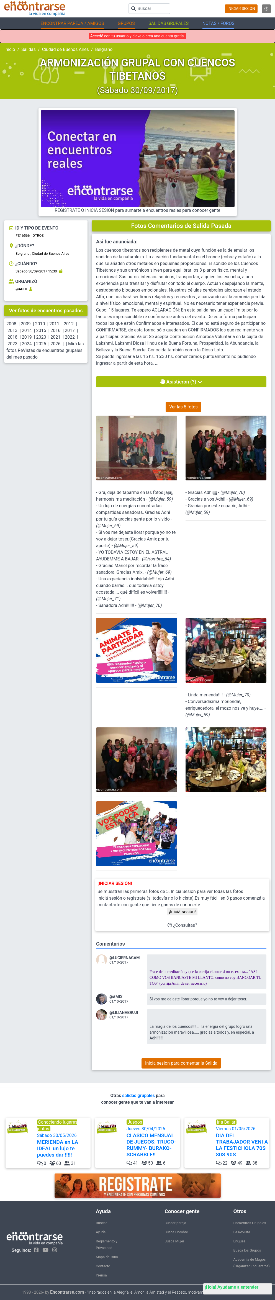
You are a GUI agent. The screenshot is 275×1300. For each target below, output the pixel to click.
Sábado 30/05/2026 (63, 1145)
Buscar (101, 1223)
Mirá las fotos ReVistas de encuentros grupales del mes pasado (45, 350)
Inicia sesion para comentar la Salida (181, 1063)
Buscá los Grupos (247, 1250)
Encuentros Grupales (249, 1223)
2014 (27, 330)
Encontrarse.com (67, 1292)
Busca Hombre (176, 1232)
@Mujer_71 (108, 598)
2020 (41, 337)
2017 (70, 330)
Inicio (9, 49)
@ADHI (21, 289)
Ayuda (101, 1232)
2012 (69, 323)
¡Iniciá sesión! (182, 911)
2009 (26, 323)
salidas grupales (139, 1095)
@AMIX (115, 997)
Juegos (135, 1122)
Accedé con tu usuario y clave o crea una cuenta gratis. (137, 36)
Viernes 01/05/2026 (242, 1142)
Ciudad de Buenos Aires (65, 49)
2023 (12, 343)
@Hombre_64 (156, 559)
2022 (70, 337)
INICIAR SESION (241, 8)
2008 (11, 323)
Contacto (103, 1266)
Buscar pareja (175, 1223)
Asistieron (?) (181, 382)
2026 (55, 343)
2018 (12, 337)
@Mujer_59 (160, 499)
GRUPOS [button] (126, 23)
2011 (54, 323)
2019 (27, 337)
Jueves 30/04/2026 (153, 1142)
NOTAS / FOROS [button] (218, 23)
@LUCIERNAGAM (124, 958)
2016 (55, 330)
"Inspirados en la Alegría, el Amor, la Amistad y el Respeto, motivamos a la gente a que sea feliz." (170, 1292)
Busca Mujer (174, 1241)
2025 (41, 343)
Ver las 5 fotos (183, 407)
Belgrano (103, 49)
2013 (12, 330)
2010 (40, 323)
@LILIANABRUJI (123, 1013)
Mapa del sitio (107, 1257)
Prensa (101, 1275)
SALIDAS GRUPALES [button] (168, 23)
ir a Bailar (226, 1122)
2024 (27, 343)
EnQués (239, 1241)
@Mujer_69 (108, 525)
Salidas (28, 49)
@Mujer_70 (150, 605)
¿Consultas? (182, 925)
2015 (41, 330)
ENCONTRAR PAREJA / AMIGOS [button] (72, 23)
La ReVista (241, 1232)
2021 (55, 337)
